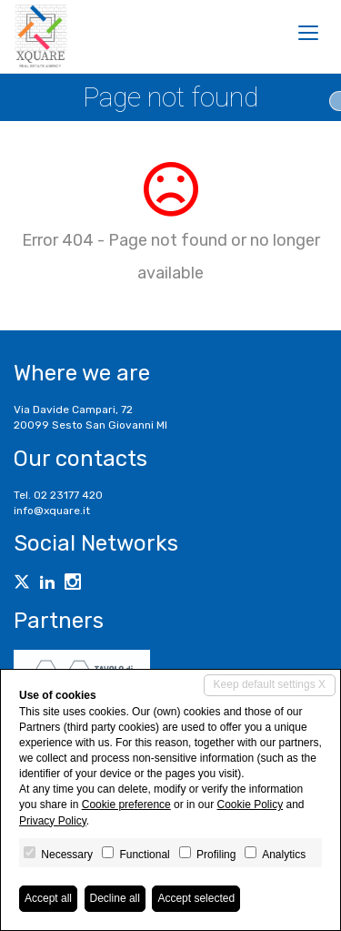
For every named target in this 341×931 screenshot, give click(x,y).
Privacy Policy (52, 821)
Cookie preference (126, 804)
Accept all (48, 898)
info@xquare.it (52, 510)
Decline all (115, 898)
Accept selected (196, 898)
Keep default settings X (270, 684)
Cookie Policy (249, 804)
